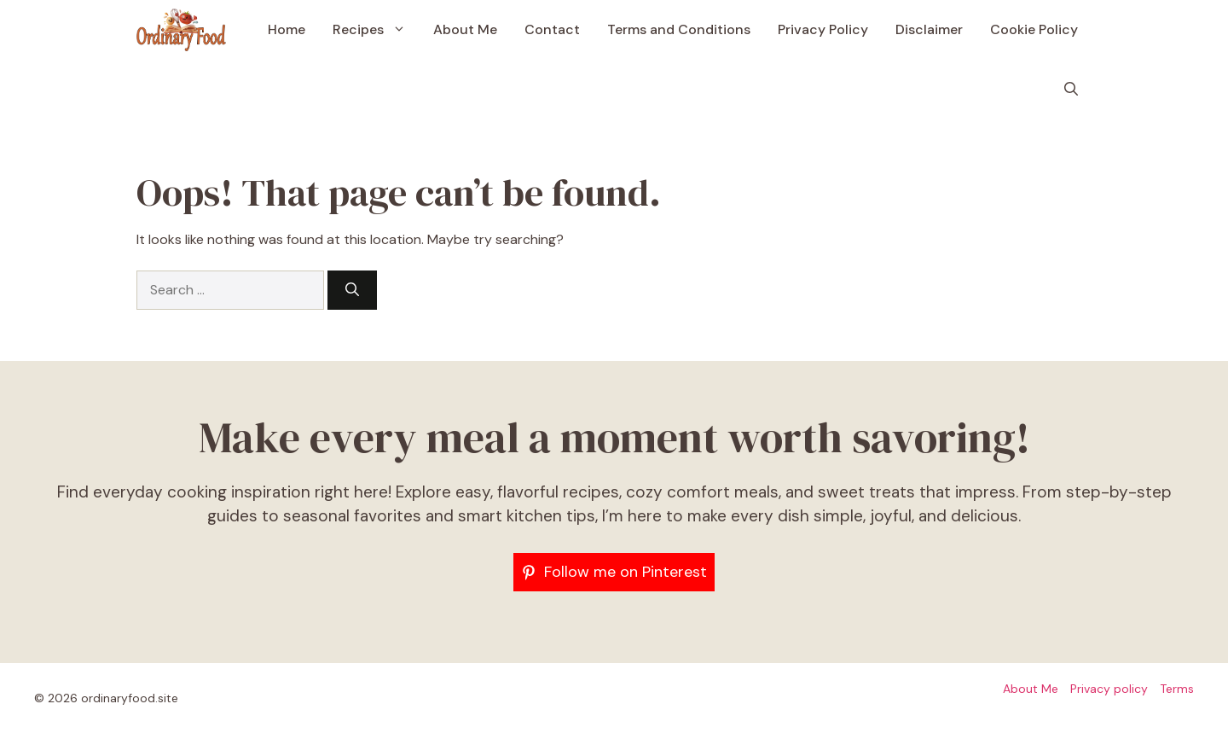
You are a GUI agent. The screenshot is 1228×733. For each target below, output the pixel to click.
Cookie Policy (1034, 29)
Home (286, 29)
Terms (1177, 688)
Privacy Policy (823, 29)
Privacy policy (1109, 688)
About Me (465, 29)
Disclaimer (929, 29)
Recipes (376, 30)
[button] (1071, 89)
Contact (552, 29)
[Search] (352, 290)
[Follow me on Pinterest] (614, 572)
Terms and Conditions (678, 29)
